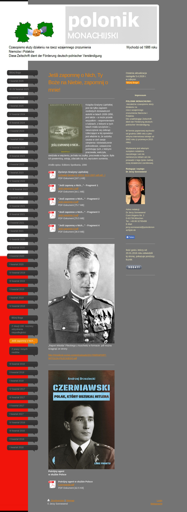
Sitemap (70, 500)
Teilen (130, 237)
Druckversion (56, 500)
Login (159, 500)
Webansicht (156, 503)
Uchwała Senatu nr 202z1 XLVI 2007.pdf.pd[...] (81, 175)
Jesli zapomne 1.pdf (68, 188)
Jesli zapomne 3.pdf (68, 215)
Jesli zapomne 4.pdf (68, 228)
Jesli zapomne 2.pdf (68, 202)
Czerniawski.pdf (66, 484)
